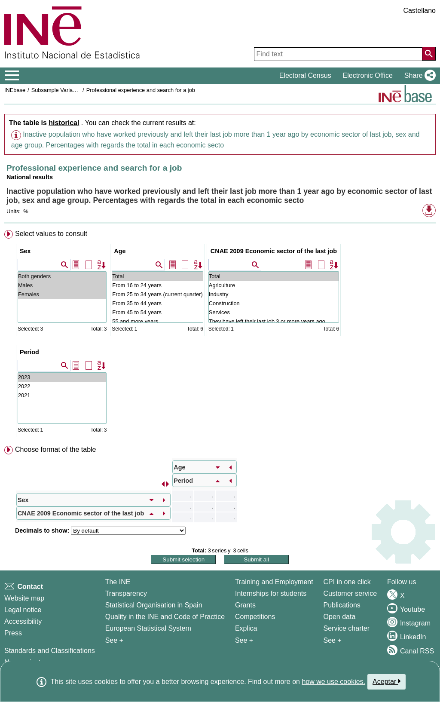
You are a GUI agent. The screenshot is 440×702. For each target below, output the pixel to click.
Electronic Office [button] (368, 75)
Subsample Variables (57, 90)
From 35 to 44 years (157, 303)
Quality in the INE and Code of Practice (165, 616)
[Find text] (338, 54)
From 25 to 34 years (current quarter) (157, 294)
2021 (62, 395)
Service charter (347, 628)
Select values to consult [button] (51, 233)
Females (62, 294)
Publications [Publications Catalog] (342, 605)
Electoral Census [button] (305, 75)
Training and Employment (274, 582)
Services (274, 312)
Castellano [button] (419, 10)
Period (29, 352)
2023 (62, 377)
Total (157, 276)
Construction (274, 303)
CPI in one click (347, 582)
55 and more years (157, 321)
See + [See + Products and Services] (333, 640)
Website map (24, 598)
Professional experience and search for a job (140, 90)
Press (13, 633)
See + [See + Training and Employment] (244, 640)
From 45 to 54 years (157, 312)
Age (119, 251)
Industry (274, 294)
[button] (418, 75)
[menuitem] (220, 335)
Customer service (350, 593)
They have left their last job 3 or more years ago (274, 321)
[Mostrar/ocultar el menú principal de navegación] (12, 75)
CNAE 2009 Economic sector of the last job (274, 251)
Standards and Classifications (49, 650)
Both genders (62, 276)
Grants (245, 605)
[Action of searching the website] (429, 54)
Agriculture (274, 285)
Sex (25, 251)
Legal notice (22, 609)
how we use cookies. (333, 681)
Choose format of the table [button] (55, 449)
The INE (118, 582)
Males (62, 285)
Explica (246, 628)
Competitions (255, 616)
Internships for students (270, 593)
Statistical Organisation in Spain (153, 605)
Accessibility (23, 621)
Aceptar (386, 681)
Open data (340, 616)
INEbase (14, 90)
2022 (62, 386)
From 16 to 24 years (157, 285)
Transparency (126, 593)
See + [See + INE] (114, 640)
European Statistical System (148, 628)
